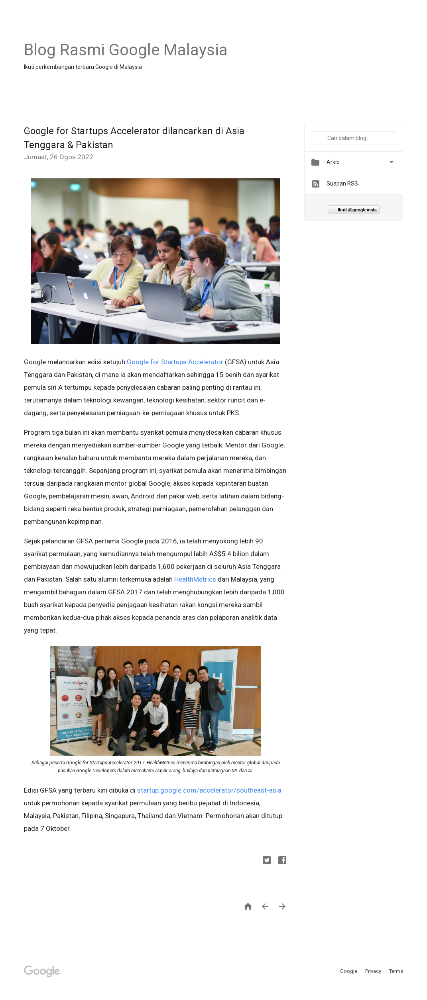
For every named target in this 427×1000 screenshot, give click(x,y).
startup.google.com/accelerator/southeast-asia (209, 790)
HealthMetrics (195, 579)
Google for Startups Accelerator (175, 362)
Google (349, 971)
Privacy (373, 971)
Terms (396, 971)
